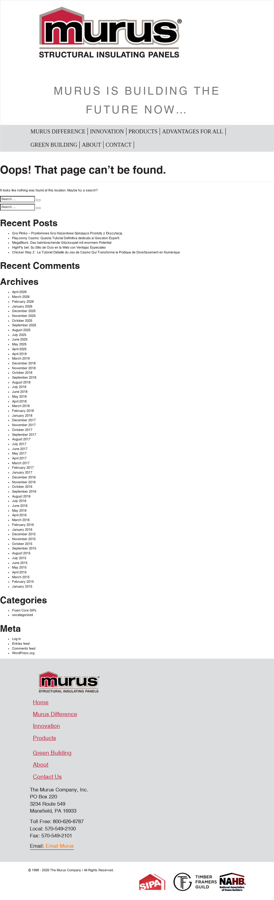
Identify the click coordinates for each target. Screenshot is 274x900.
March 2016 (21, 520)
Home (41, 702)
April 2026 (19, 292)
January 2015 (22, 587)
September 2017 (24, 435)
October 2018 (22, 373)
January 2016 (22, 530)
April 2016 (19, 515)
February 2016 (23, 525)
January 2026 (22, 306)
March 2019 (21, 358)
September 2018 (24, 378)
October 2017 (22, 430)
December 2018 (24, 363)
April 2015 (19, 572)
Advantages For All (192, 132)
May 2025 (19, 344)
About (91, 145)
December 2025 (24, 311)
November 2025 (24, 316)
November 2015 (24, 539)
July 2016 (19, 501)
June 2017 (19, 449)
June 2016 (19, 506)
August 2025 (21, 330)
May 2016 (19, 511)
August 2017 (21, 439)
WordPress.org (23, 653)
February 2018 (23, 411)
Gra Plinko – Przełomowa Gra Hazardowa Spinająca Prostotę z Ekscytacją (67, 233)
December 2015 (24, 534)
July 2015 (19, 558)
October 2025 (22, 321)
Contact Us (47, 777)
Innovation (107, 132)
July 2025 (19, 335)
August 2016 (21, 496)
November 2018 (24, 368)
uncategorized (22, 615)
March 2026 (21, 297)
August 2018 (21, 382)
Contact (119, 145)
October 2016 (22, 487)
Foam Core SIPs (24, 610)
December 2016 (24, 477)
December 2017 (24, 420)
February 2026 (23, 302)
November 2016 (24, 482)
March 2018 (21, 406)
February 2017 (23, 468)
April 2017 (19, 458)
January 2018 (22, 416)
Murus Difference (57, 132)
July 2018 (19, 387)
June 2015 (19, 563)
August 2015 (21, 553)
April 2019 (19, 354)
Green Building (53, 145)
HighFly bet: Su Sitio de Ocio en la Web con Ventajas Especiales (59, 247)
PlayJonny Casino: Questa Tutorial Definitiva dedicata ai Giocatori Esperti (65, 238)
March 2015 (21, 577)
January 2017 (22, 472)
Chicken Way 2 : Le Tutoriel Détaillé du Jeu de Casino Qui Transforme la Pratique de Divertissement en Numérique (96, 252)
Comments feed (23, 649)
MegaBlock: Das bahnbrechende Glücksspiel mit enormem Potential (61, 243)
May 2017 (19, 453)
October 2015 (22, 544)
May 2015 (19, 567)
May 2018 (19, 397)
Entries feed (21, 644)
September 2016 (24, 492)
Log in (16, 639)
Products (143, 132)
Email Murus (60, 846)
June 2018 (19, 392)
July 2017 (19, 444)
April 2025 (19, 349)
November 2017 (24, 425)
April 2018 (19, 401)
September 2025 (24, 325)
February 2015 (23, 582)
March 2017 (21, 463)
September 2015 (24, 548)
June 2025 (19, 339)
